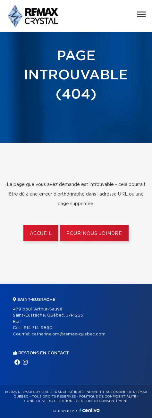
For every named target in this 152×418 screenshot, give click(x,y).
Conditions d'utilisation (48, 401)
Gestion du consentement (102, 401)
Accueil (41, 233)
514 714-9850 (38, 328)
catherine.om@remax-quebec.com (68, 334)
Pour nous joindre (94, 233)
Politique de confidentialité (107, 396)
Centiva (89, 410)
